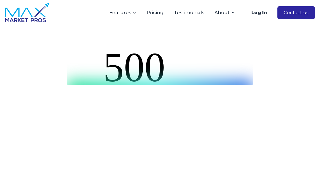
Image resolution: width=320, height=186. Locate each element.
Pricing (155, 13)
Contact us (296, 13)
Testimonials (189, 13)
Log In (259, 13)
